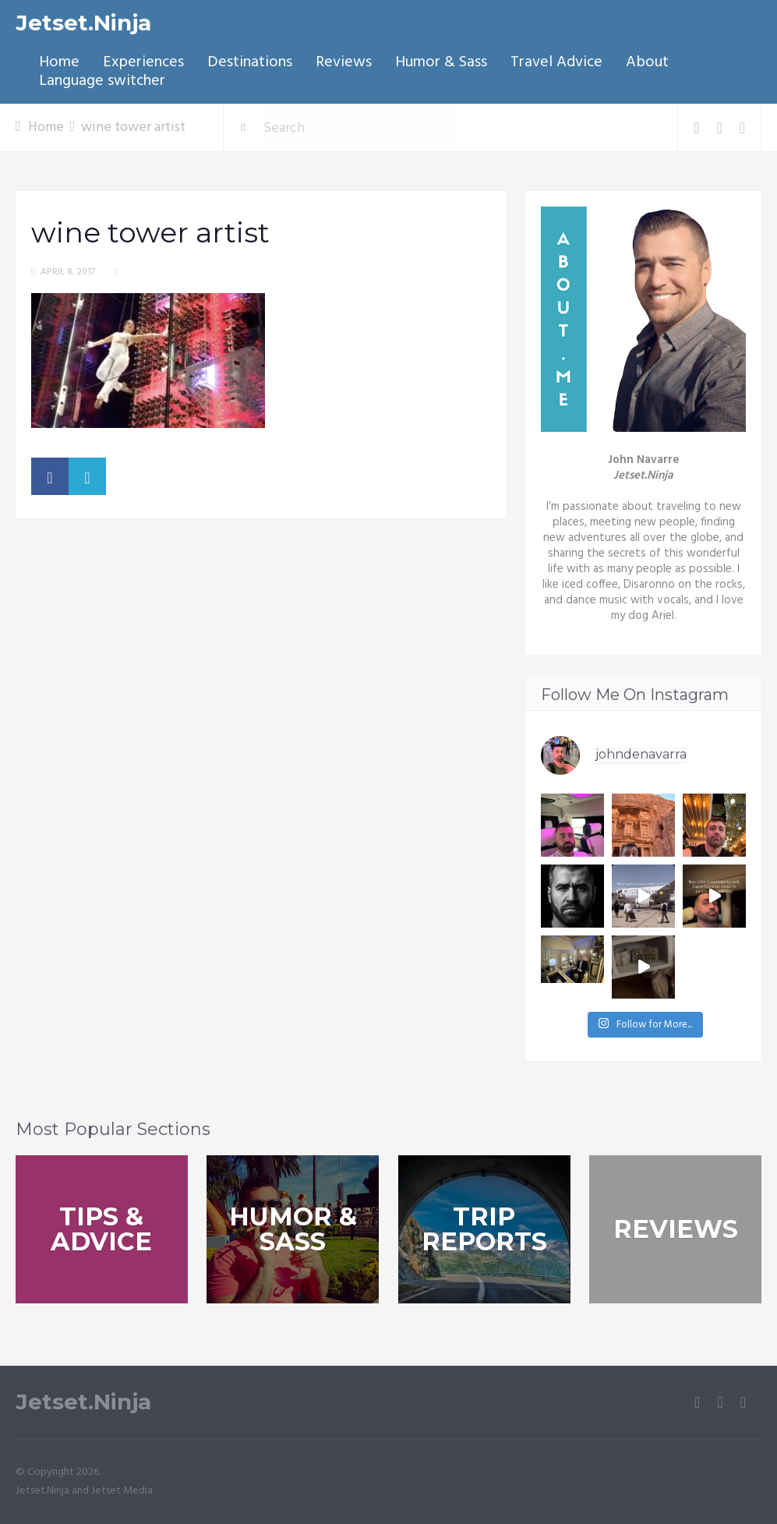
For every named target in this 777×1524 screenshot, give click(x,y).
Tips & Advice (101, 1229)
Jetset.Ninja (83, 23)
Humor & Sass (441, 62)
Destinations (249, 62)
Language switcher (102, 81)
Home (59, 62)
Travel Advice (556, 62)
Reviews (344, 62)
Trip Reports (484, 1229)
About (647, 62)
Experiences (143, 62)
